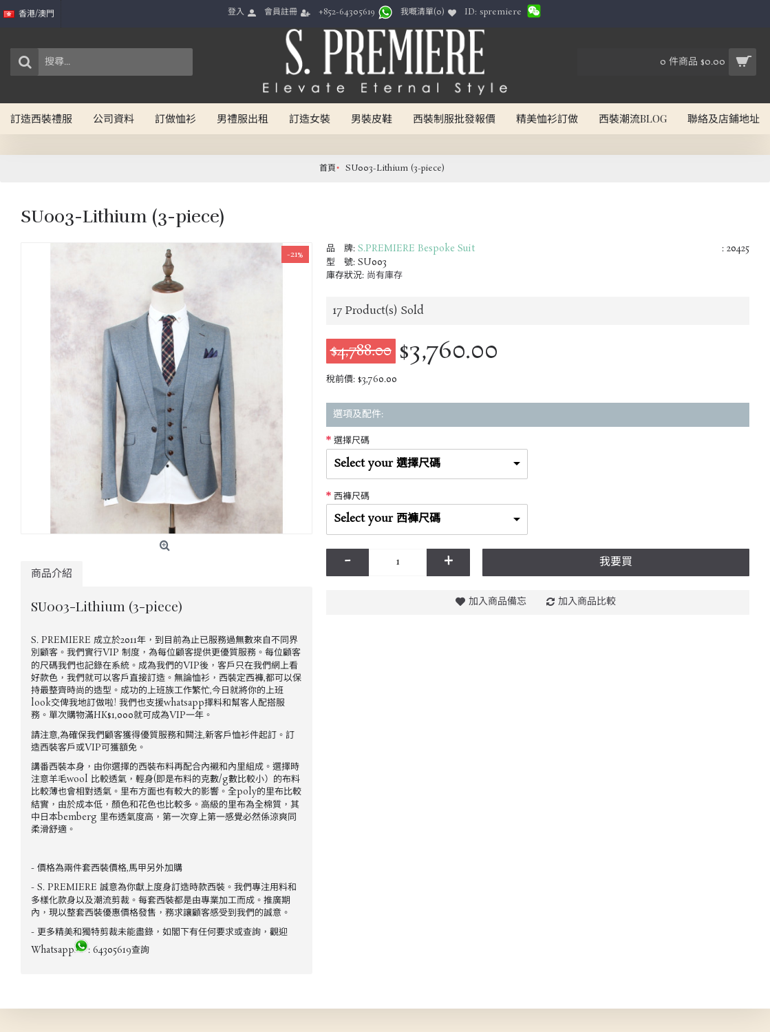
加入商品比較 (587, 602)
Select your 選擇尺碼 (387, 464)
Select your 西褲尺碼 (387, 519)
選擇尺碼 (352, 440)
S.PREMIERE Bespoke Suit (416, 248)
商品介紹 (51, 574)
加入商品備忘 (497, 602)
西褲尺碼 (352, 496)
